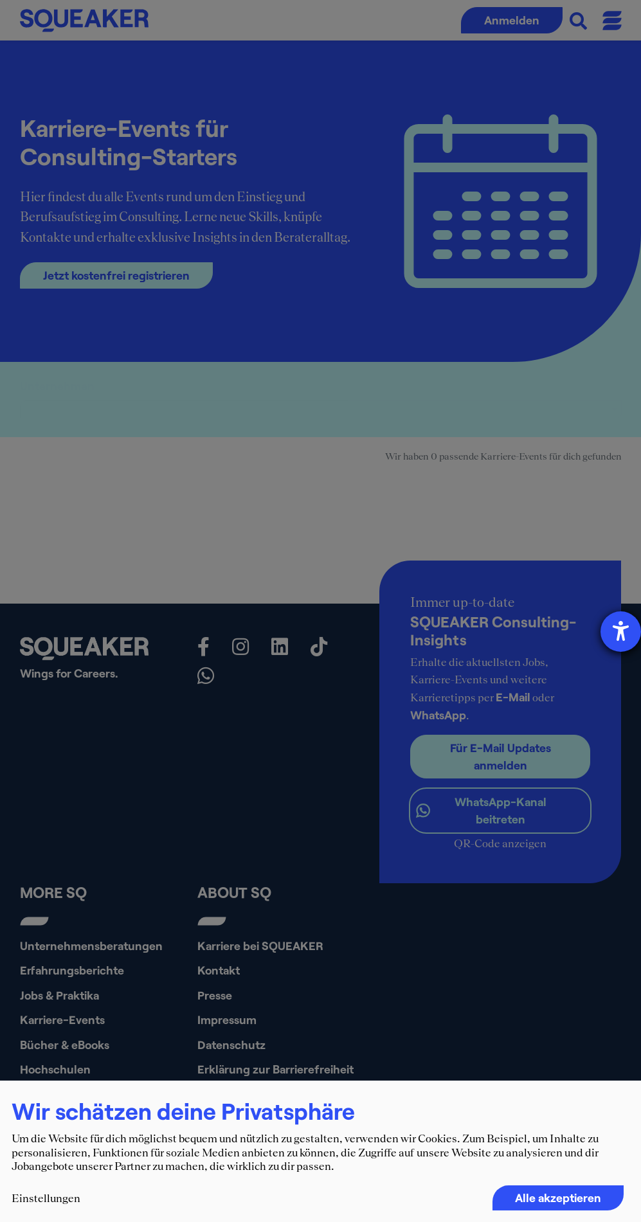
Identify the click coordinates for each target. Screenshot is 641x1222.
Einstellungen (46, 1198)
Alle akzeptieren (558, 1198)
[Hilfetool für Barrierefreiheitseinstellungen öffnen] (620, 631)
